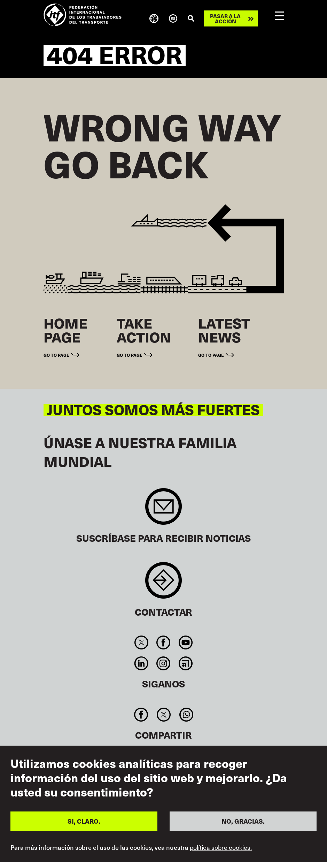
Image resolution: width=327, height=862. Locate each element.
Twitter (141, 642)
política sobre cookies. (221, 847)
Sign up (163, 510)
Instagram (163, 663)
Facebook (163, 642)
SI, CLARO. (84, 821)
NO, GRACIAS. (243, 821)
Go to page (56, 355)
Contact (163, 584)
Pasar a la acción (225, 18)
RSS (185, 663)
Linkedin (141, 663)
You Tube (185, 642)
